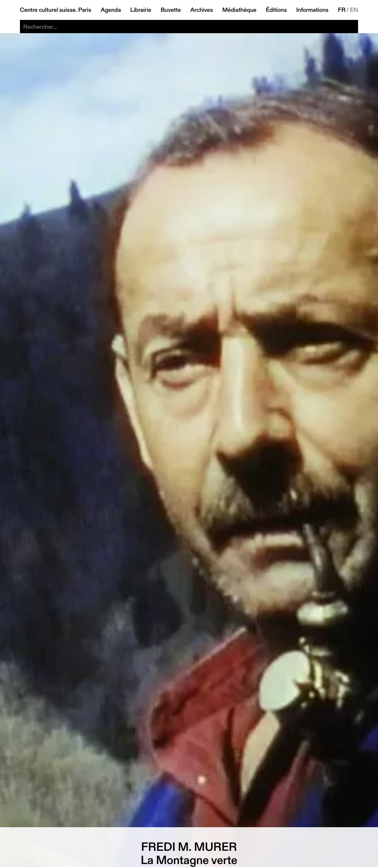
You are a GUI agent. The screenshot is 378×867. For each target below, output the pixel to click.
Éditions (276, 10)
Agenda (111, 10)
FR (342, 10)
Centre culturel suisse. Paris (55, 10)
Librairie (140, 10)
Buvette (171, 10)
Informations (312, 10)
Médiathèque (239, 10)
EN (354, 10)
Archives (201, 10)
